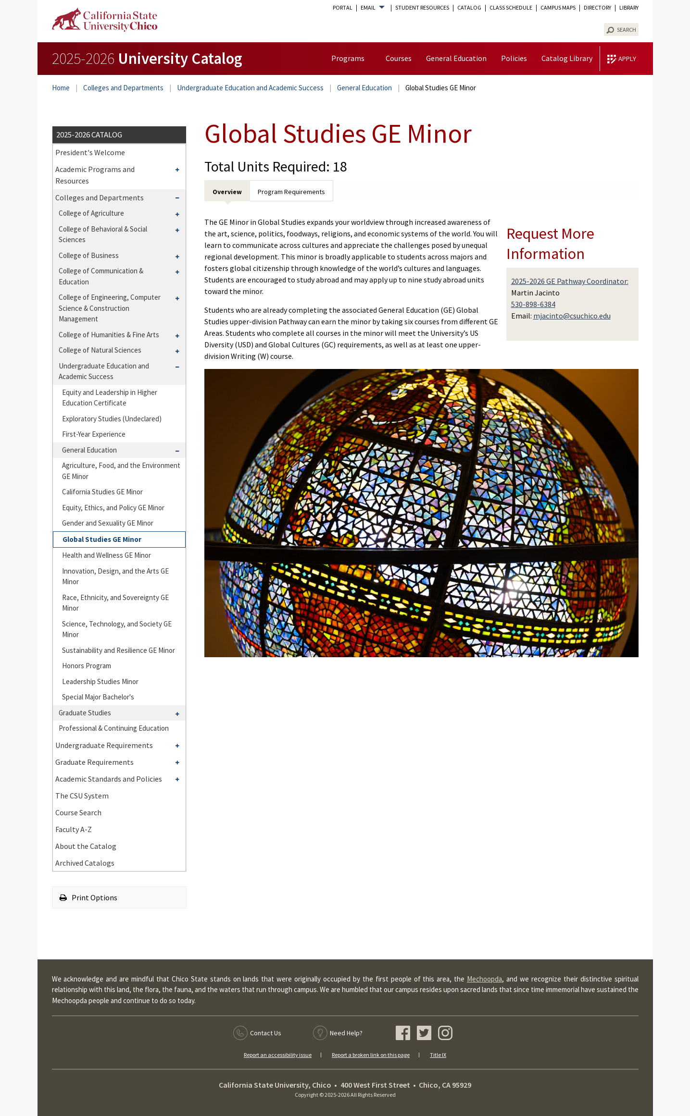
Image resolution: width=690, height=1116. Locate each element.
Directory (597, 8)
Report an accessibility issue (278, 1054)
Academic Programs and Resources (95, 174)
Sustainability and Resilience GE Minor (118, 650)
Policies (514, 58)
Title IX (438, 1054)
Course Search (78, 812)
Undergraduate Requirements (104, 745)
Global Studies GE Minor (102, 539)
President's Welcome (90, 152)
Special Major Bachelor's (98, 696)
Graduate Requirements (94, 762)
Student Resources (422, 8)
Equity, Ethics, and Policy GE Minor (113, 507)
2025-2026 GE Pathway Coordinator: (569, 281)
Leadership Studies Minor (100, 681)
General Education (456, 58)
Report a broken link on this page (371, 1054)
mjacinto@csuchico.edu (572, 315)
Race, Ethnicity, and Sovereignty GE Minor (115, 603)
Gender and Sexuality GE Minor (107, 522)
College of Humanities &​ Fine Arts (109, 334)
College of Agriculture (91, 213)
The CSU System (82, 795)
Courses (399, 58)
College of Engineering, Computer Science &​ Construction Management (110, 308)
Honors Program (86, 665)
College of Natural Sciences (100, 350)
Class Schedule (510, 8)
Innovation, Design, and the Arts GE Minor (115, 576)
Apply (627, 58)
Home (61, 87)
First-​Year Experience (93, 434)
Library (629, 8)
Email (368, 8)
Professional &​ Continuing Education (114, 728)
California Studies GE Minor (102, 491)
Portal (342, 8)
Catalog (469, 8)
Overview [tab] (227, 191)
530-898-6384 (533, 304)
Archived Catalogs (84, 863)
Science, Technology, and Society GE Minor (117, 629)
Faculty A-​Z (73, 829)
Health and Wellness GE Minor (106, 555)
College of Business (89, 255)
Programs (347, 58)
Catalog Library (566, 58)
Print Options (88, 897)
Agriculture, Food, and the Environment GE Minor (121, 471)
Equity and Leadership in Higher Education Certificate (109, 398)
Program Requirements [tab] (291, 191)
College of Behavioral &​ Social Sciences (103, 234)
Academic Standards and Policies (108, 779)
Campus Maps (558, 8)
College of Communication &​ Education (101, 276)
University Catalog (147, 58)
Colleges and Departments (123, 87)
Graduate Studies (85, 712)
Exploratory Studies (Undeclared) (112, 418)
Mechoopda (484, 978)
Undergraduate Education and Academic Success (250, 87)
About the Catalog (85, 846)
